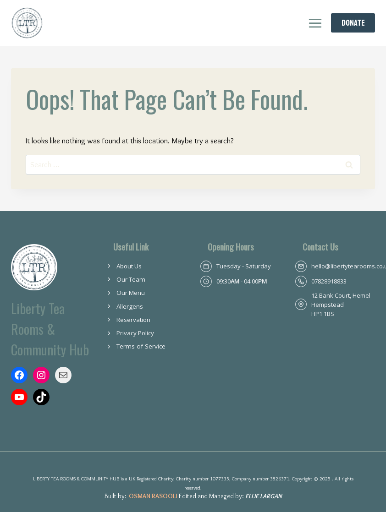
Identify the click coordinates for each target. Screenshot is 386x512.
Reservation (133, 320)
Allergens (129, 306)
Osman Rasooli (153, 496)
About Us (129, 266)
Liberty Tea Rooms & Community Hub (50, 328)
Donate (353, 22)
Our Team (131, 279)
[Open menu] (314, 23)
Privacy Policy (135, 333)
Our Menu (130, 293)
